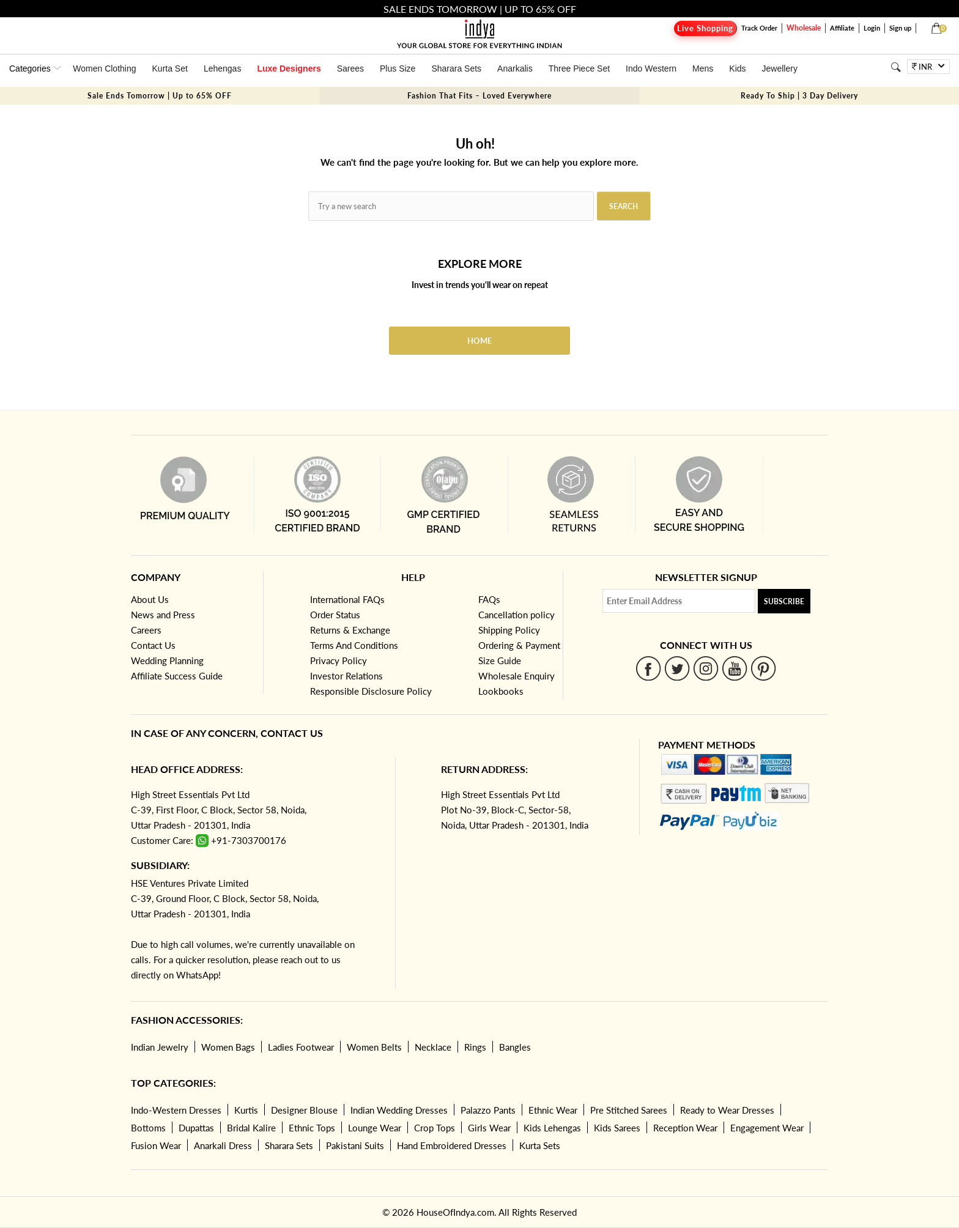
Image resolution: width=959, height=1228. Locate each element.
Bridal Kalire (251, 1127)
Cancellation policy (516, 614)
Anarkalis (515, 68)
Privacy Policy (338, 660)
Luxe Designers (288, 68)
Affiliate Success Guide (177, 675)
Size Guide (499, 660)
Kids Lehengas (552, 1127)
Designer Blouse (304, 1109)
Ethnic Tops (312, 1127)
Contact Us (153, 645)
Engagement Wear (767, 1127)
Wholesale (804, 27)
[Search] (896, 67)
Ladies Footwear (301, 1046)
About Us (150, 599)
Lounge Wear (374, 1127)
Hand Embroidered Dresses (451, 1145)
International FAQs (347, 599)
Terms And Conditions (354, 645)
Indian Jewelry (159, 1046)
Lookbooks (501, 691)
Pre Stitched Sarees (628, 1109)
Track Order (759, 28)
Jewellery (780, 68)
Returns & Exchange (350, 629)
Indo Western (651, 68)
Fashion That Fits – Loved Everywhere (479, 95)
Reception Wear (685, 1127)
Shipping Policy (509, 629)
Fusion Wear (156, 1145)
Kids (737, 68)
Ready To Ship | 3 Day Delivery (799, 95)
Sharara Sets (456, 68)
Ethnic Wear (552, 1109)
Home (479, 341)
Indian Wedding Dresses (399, 1109)
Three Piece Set (579, 68)
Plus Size (397, 68)
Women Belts (374, 1046)
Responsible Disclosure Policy (371, 691)
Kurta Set (170, 68)
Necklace (433, 1046)
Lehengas (223, 68)
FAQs (489, 599)
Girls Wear (489, 1127)
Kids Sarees (617, 1127)
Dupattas (196, 1127)
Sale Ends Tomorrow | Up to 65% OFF (159, 95)
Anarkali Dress (223, 1145)
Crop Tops (434, 1127)
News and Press (163, 614)
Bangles (515, 1046)
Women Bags (228, 1046)
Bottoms (148, 1127)
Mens (702, 68)
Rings (475, 1046)
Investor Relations (346, 675)
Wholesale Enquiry (516, 675)
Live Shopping (705, 28)
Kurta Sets (539, 1145)
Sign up (900, 28)
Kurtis (246, 1109)
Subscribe (784, 601)
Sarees (350, 68)
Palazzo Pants (488, 1109)
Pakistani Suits (355, 1145)
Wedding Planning (167, 660)
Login (872, 28)
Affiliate (842, 28)
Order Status (335, 614)
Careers (146, 629)
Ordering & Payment (519, 645)
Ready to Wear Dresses (727, 1109)
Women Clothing (104, 68)
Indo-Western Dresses (176, 1109)
